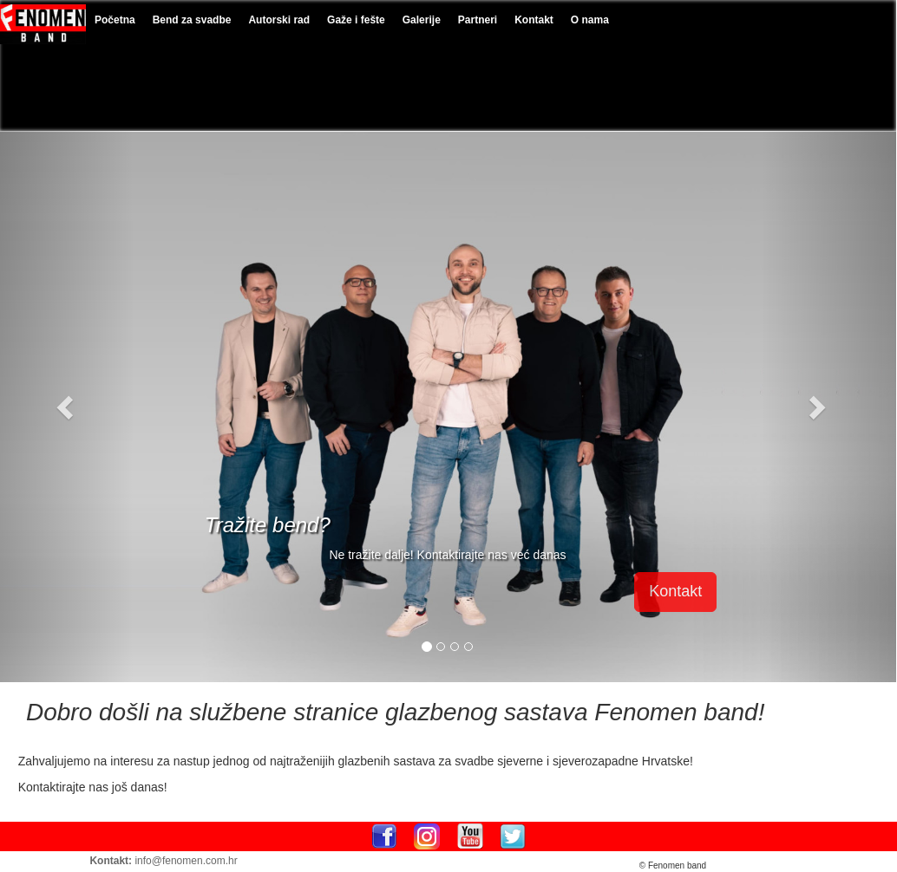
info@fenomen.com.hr (185, 861)
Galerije (422, 20)
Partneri (477, 20)
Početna (115, 20)
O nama (590, 20)
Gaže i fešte (356, 20)
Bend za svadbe (192, 20)
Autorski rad (279, 20)
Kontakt (533, 20)
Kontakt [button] (675, 591)
